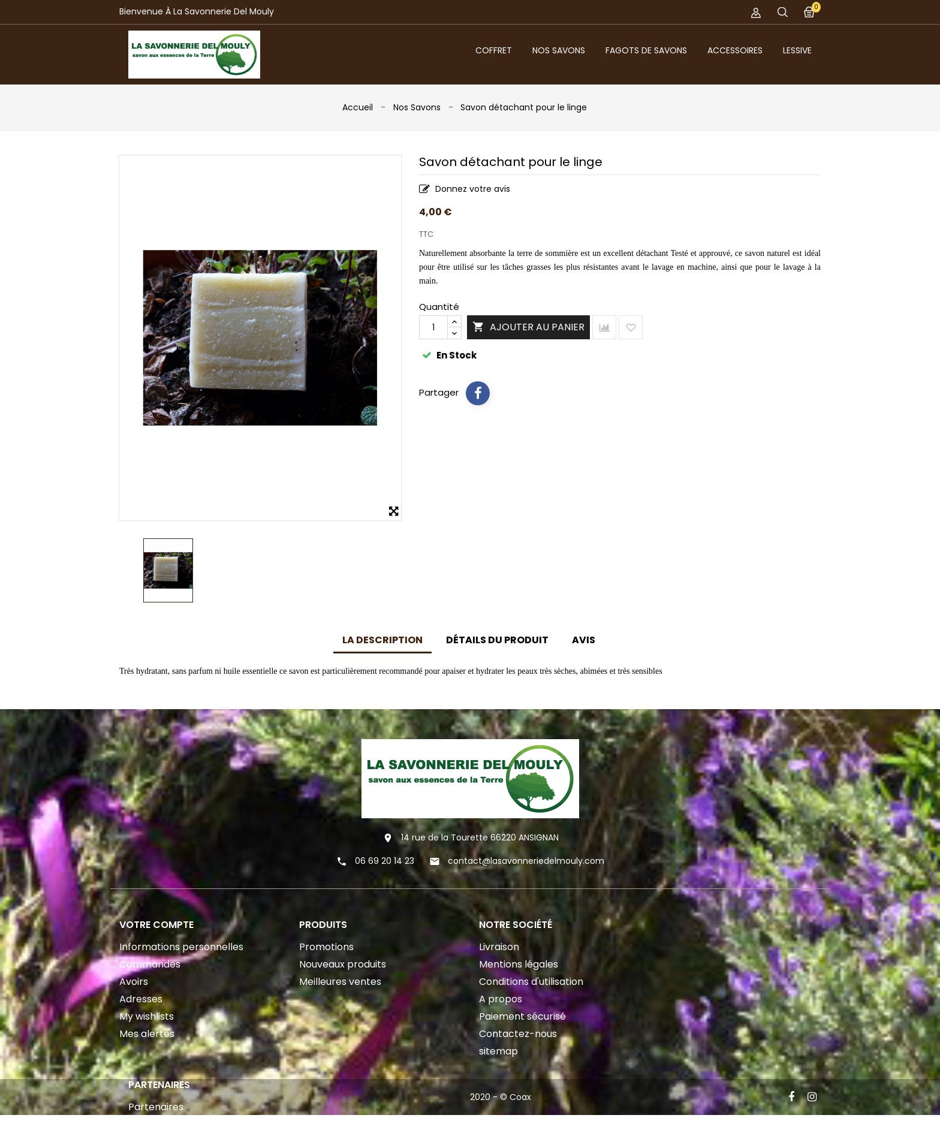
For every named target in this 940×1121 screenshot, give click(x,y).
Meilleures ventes (340, 982)
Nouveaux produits (342, 964)
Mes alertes (146, 1034)
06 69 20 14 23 (384, 861)
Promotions (326, 947)
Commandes (149, 964)
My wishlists (146, 1016)
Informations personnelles (181, 947)
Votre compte (156, 925)
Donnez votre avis (464, 189)
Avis (583, 640)
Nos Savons (558, 50)
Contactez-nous (518, 1034)
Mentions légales (518, 964)
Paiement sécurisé (522, 1016)
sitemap (498, 1051)
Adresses (140, 999)
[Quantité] (433, 327)
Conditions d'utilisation (531, 982)
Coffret (493, 50)
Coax (520, 1101)
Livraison (499, 947)
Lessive (797, 50)
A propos (500, 999)
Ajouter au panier (528, 328)
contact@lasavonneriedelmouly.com (526, 861)
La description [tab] (382, 640)
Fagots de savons (646, 50)
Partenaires (155, 1110)
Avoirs (133, 982)
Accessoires (735, 50)
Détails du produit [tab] (497, 640)
